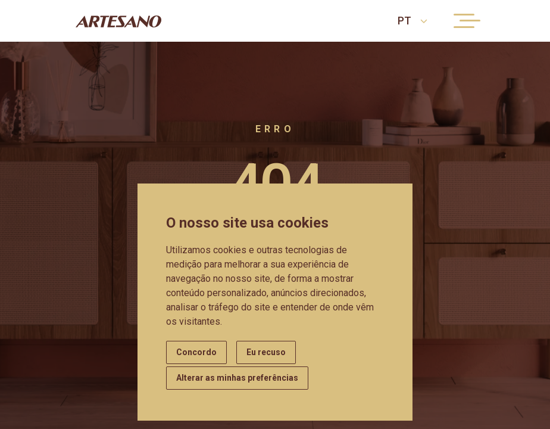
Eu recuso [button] (266, 352)
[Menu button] (464, 21)
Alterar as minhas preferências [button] (237, 378)
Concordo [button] (196, 352)
